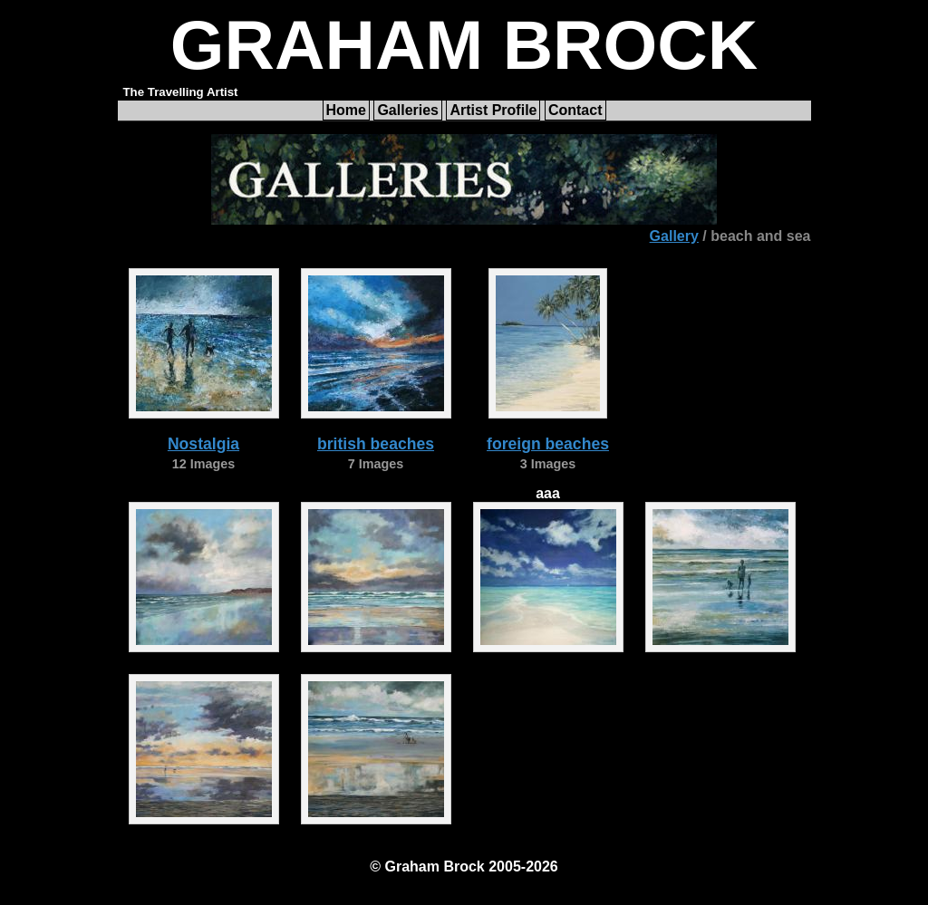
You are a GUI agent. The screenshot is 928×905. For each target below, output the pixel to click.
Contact (575, 110)
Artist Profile (493, 110)
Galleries (408, 110)
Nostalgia (203, 444)
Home (346, 110)
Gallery (674, 236)
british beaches (375, 444)
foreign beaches (548, 444)
